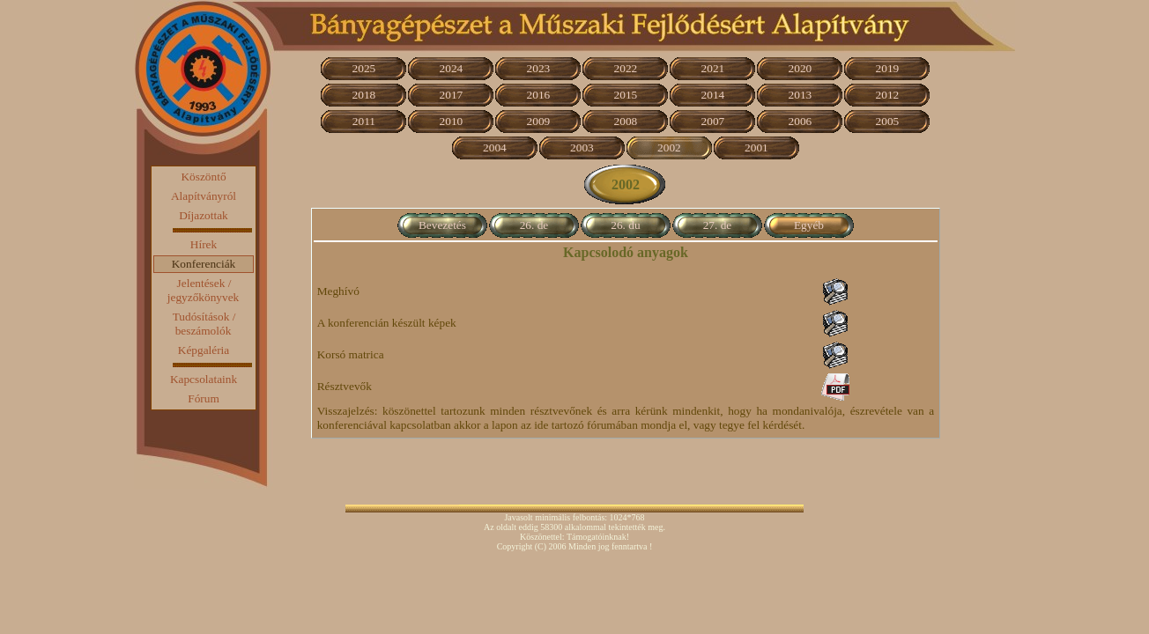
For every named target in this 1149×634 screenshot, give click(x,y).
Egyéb (809, 225)
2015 (626, 94)
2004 (495, 147)
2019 (888, 68)
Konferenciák (204, 263)
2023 (539, 68)
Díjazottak (203, 215)
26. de (534, 225)
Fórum (203, 398)
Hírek (203, 244)
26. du (625, 225)
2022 (626, 68)
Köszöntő (203, 176)
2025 (364, 68)
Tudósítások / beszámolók (204, 323)
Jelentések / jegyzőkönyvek (203, 290)
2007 (713, 121)
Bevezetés (442, 225)
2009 (539, 121)
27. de (717, 225)
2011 (363, 121)
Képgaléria (203, 350)
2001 (756, 147)
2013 (800, 94)
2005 (888, 121)
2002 (669, 147)
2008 (626, 121)
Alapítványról (203, 196)
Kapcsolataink (203, 379)
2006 (800, 121)
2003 (582, 147)
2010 (451, 121)
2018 (364, 94)
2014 (713, 94)
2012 (888, 94)
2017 (451, 94)
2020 (800, 68)
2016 (539, 94)
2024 (451, 68)
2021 (713, 68)
